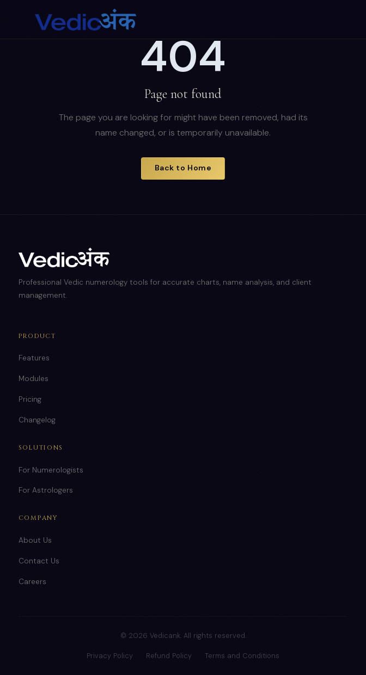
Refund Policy (169, 655)
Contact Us (39, 561)
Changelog (37, 420)
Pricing (30, 399)
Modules (33, 378)
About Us (35, 540)
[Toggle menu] (320, 19)
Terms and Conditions (242, 655)
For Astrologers (46, 490)
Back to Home (183, 168)
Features (34, 358)
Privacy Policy (110, 655)
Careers (32, 581)
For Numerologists (51, 470)
